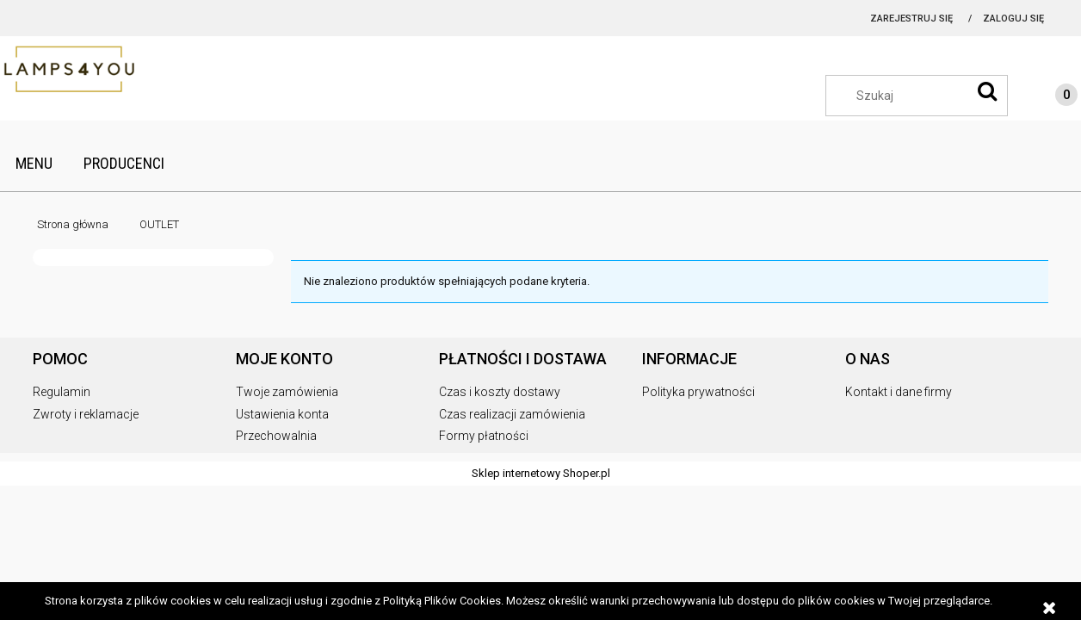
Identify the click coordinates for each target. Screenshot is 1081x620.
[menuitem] (34, 163)
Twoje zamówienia (287, 392)
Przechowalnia (276, 436)
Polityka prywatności (698, 392)
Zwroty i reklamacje (86, 414)
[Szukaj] (987, 91)
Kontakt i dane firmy (898, 392)
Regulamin (61, 392)
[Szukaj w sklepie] (925, 96)
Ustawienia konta (282, 414)
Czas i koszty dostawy (499, 392)
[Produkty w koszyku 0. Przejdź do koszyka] (1049, 97)
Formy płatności (483, 436)
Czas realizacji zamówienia (512, 414)
